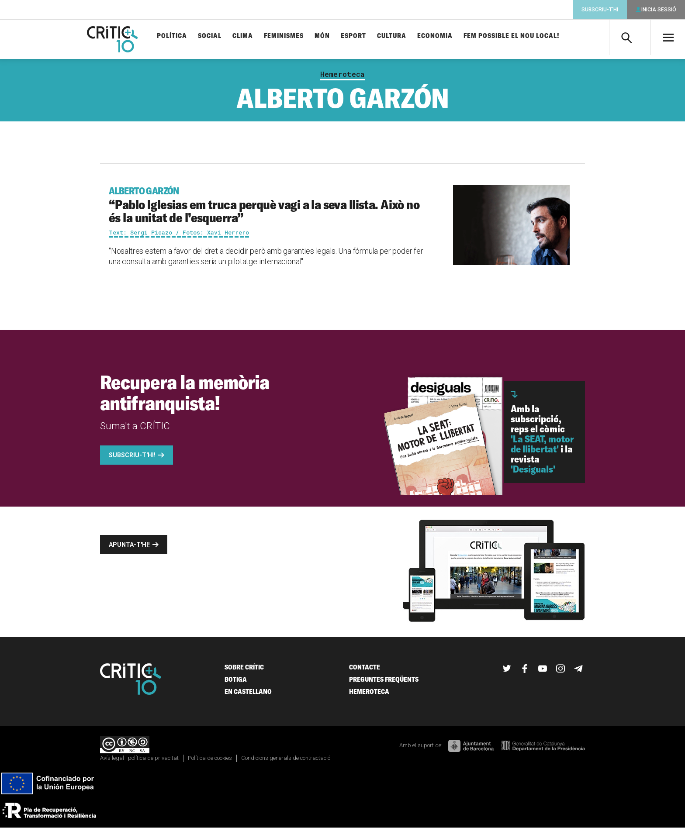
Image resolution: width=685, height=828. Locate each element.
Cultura (391, 36)
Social (209, 36)
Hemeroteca (342, 74)
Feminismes (284, 36)
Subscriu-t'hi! (132, 455)
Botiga (236, 679)
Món (322, 36)
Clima (242, 36)
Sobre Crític (244, 667)
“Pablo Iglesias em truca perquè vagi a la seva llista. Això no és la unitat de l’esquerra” (267, 205)
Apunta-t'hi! (129, 544)
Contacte (364, 667)
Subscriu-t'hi (599, 10)
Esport (353, 36)
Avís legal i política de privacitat (139, 758)
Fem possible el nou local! (512, 36)
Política (172, 36)
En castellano (248, 691)
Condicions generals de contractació (285, 758)
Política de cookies (210, 758)
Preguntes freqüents (384, 679)
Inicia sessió (658, 10)
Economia (435, 36)
